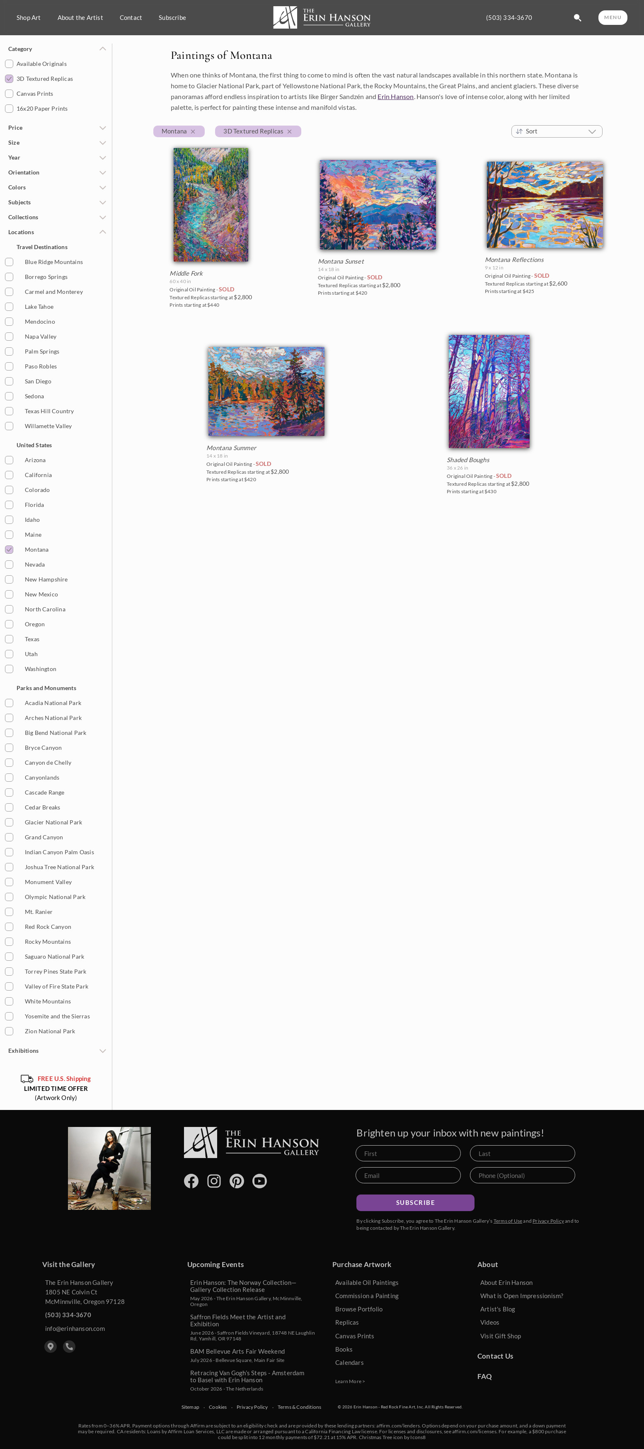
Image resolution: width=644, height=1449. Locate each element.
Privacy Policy (548, 1221)
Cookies (218, 1407)
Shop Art (29, 17)
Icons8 (418, 1437)
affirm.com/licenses (474, 1431)
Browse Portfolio (359, 1309)
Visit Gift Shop (500, 1336)
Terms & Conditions (300, 1407)
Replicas (347, 1322)
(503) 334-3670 (509, 17)
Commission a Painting (367, 1295)
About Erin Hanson (506, 1282)
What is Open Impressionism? (521, 1295)
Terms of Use (508, 1221)
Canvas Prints (355, 1336)
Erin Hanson (396, 96)
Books (344, 1349)
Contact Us (495, 1356)
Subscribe (172, 17)
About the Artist (80, 17)
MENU (613, 17)
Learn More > (350, 1381)
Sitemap (190, 1407)
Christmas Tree (375, 1437)
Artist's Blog (498, 1309)
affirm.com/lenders (398, 1425)
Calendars (349, 1362)
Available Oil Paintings (367, 1282)
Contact (131, 17)
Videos (489, 1322)
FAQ (484, 1376)
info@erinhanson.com (75, 1328)
